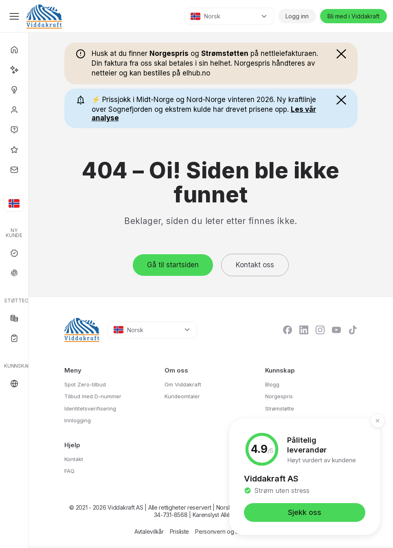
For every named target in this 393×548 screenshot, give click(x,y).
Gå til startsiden (173, 265)
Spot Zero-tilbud (87, 384)
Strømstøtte (282, 409)
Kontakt (75, 459)
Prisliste (179, 533)
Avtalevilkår (149, 533)
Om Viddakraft (184, 384)
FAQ (70, 471)
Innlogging (78, 421)
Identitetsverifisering (93, 409)
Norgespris (280, 396)
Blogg (273, 384)
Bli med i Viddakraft (353, 16)
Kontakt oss (255, 265)
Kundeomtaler (184, 396)
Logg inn (297, 16)
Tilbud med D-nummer (95, 396)
